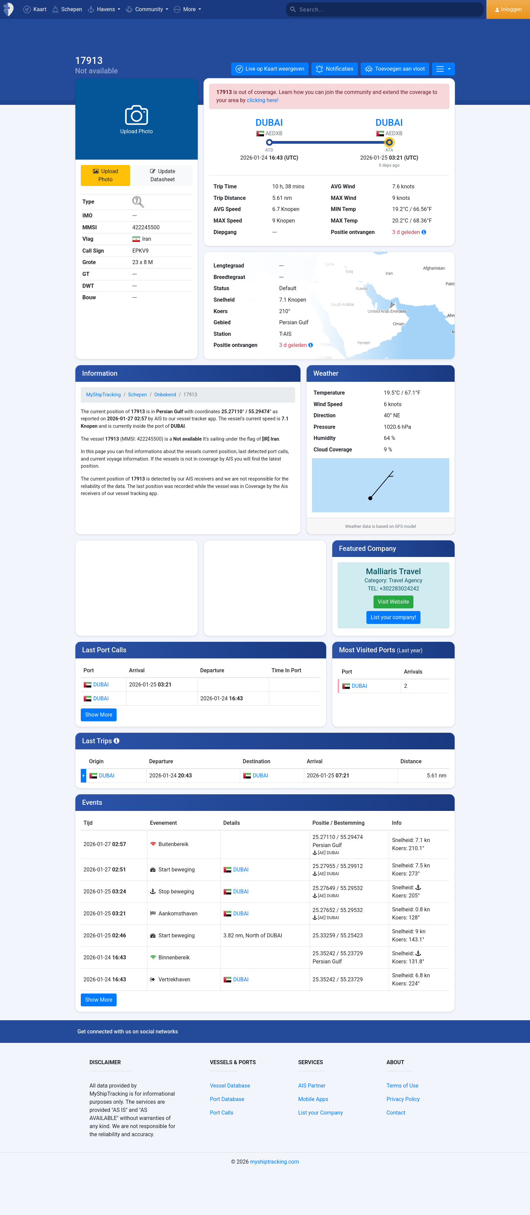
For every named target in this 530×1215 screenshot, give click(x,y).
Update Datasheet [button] (162, 180)
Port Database (227, 1143)
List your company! (393, 623)
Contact (395, 1156)
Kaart (35, 9)
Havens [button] (102, 9)
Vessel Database (230, 1129)
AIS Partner (312, 1129)
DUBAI (269, 128)
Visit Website (393, 607)
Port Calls (221, 1156)
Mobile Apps (313, 1143)
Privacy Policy (403, 1143)
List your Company (320, 1156)
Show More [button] (98, 720)
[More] (443, 74)
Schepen (67, 9)
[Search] (392, 9)
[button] (187, 9)
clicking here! (263, 105)
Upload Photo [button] (105, 180)
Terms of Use (402, 1129)
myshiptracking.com (274, 1205)
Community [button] (145, 9)
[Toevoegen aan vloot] (395, 74)
